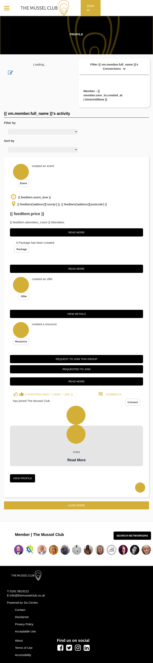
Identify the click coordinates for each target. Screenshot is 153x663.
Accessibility (23, 655)
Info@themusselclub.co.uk (27, 595)
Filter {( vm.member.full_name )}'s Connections (114, 66)
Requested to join (77, 369)
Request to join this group (76, 359)
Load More (76, 505)
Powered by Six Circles (22, 602)
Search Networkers (132, 535)
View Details (76, 313)
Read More (76, 232)
